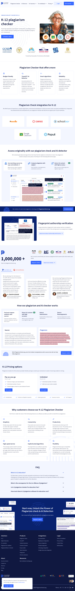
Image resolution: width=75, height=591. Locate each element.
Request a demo (36, 262)
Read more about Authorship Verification (51, 233)
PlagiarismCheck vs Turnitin (7, 547)
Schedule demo (68, 209)
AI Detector (24, 3)
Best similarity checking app (26, 561)
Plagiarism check (23, 538)
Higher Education (5, 540)
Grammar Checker (24, 545)
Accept (8, 586)
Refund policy (60, 545)
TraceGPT (22, 540)
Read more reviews (49, 262)
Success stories (4, 561)
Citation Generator (24, 543)
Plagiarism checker (15, 3)
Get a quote (8, 390)
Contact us (3, 563)
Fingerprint (22, 552)
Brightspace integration (43, 540)
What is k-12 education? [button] (37, 472)
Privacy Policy (60, 540)
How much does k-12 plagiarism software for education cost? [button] (37, 491)
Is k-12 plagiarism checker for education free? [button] (37, 487)
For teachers (4, 543)
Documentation (41, 538)
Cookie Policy (60, 543)
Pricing (2, 568)
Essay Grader (23, 547)
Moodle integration (42, 545)
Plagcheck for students (6, 545)
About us (3, 565)
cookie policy (21, 582)
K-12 (2, 538)
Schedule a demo (7, 36)
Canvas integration (42, 543)
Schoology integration (43, 547)
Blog (2, 570)
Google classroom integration (44, 550)
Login (58, 3)
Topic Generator (23, 550)
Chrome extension (24, 555)
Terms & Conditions (61, 538)
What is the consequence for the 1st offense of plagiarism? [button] (37, 483)
